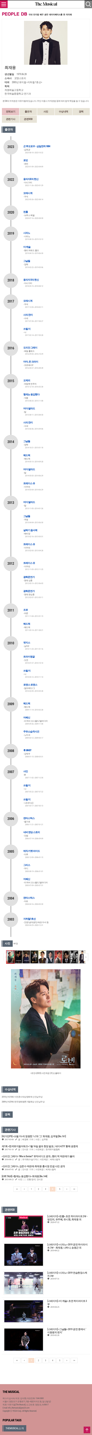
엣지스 (26, 642)
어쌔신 (26, 717)
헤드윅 (26, 455)
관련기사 (10, 119)
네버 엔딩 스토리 (31, 832)
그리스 (26, 865)
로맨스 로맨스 (30, 684)
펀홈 (25, 211)
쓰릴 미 (26, 328)
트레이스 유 (29, 483)
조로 (25, 609)
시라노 (26, 233)
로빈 (25, 160)
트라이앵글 (29, 656)
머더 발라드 (29, 408)
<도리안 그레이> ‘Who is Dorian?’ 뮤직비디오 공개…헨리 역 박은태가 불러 (38, 1156)
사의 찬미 (28, 314)
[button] (85, 957)
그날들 (26, 261)
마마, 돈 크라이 (30, 361)
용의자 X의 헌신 (31, 279)
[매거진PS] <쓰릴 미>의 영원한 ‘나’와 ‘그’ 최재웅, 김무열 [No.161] (34, 1136)
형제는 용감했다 (31, 394)
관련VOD (28, 119)
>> (74, 1189)
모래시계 (27, 193)
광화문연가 (29, 577)
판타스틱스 (29, 818)
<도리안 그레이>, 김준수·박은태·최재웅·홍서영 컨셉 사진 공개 (33, 1166)
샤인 (25, 771)
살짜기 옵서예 (30, 530)
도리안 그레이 (30, 347)
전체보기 (10, 111)
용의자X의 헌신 (30, 179)
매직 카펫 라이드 (31, 851)
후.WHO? (27, 750)
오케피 (26, 380)
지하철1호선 (29, 918)
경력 (81, 111)
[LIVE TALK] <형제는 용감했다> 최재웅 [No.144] (24, 1176)
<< (17, 1189)
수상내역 (63, 111)
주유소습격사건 (31, 731)
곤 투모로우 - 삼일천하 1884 (36, 146)
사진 (45, 111)
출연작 (28, 111)
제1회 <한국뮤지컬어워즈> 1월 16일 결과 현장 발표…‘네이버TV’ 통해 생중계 (40, 1146)
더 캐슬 (26, 247)
